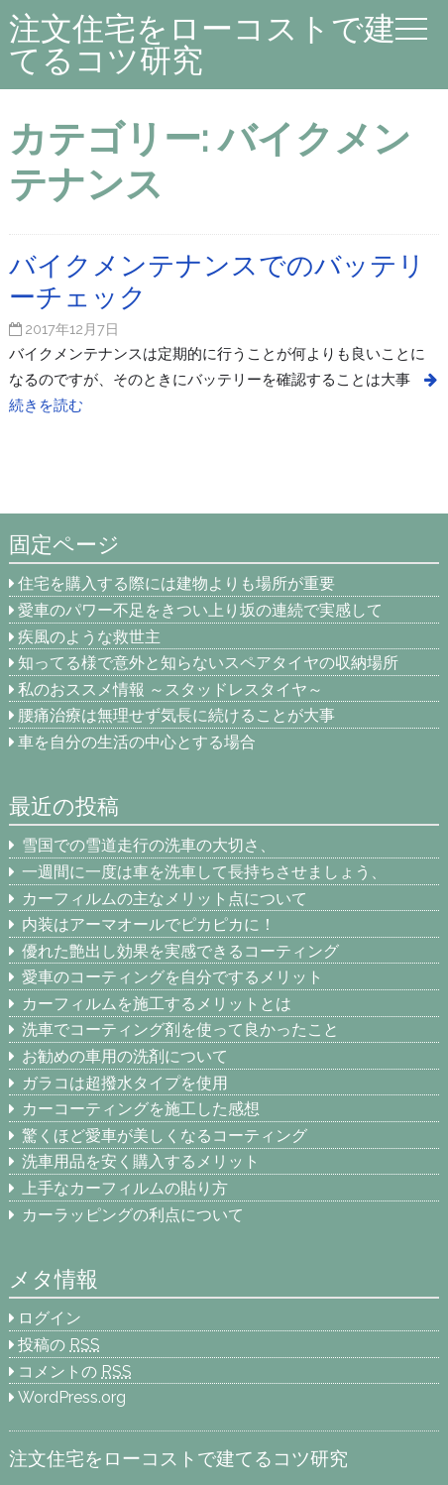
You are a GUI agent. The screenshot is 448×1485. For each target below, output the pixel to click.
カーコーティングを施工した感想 (141, 1108)
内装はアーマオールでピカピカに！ (149, 924)
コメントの (75, 1371)
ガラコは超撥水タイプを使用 (125, 1083)
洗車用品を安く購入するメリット (141, 1161)
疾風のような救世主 (89, 637)
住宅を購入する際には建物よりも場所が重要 (176, 583)
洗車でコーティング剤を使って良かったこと (180, 1029)
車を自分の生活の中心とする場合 (137, 742)
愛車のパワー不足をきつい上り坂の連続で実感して (200, 610)
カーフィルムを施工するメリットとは (156, 1003)
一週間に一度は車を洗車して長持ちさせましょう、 (212, 871)
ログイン (49, 1318)
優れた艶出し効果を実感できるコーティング (180, 951)
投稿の (59, 1344)
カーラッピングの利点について (133, 1214)
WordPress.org (72, 1397)
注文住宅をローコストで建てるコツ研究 (202, 44)
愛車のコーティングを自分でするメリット (172, 977)
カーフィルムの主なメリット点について (164, 898)
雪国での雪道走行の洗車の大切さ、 (149, 845)
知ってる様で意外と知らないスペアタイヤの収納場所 (208, 662)
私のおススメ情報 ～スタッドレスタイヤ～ (170, 689)
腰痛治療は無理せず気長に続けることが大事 (176, 715)
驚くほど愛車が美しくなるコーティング (164, 1135)
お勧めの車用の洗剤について (125, 1056)
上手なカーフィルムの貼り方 (125, 1188)
